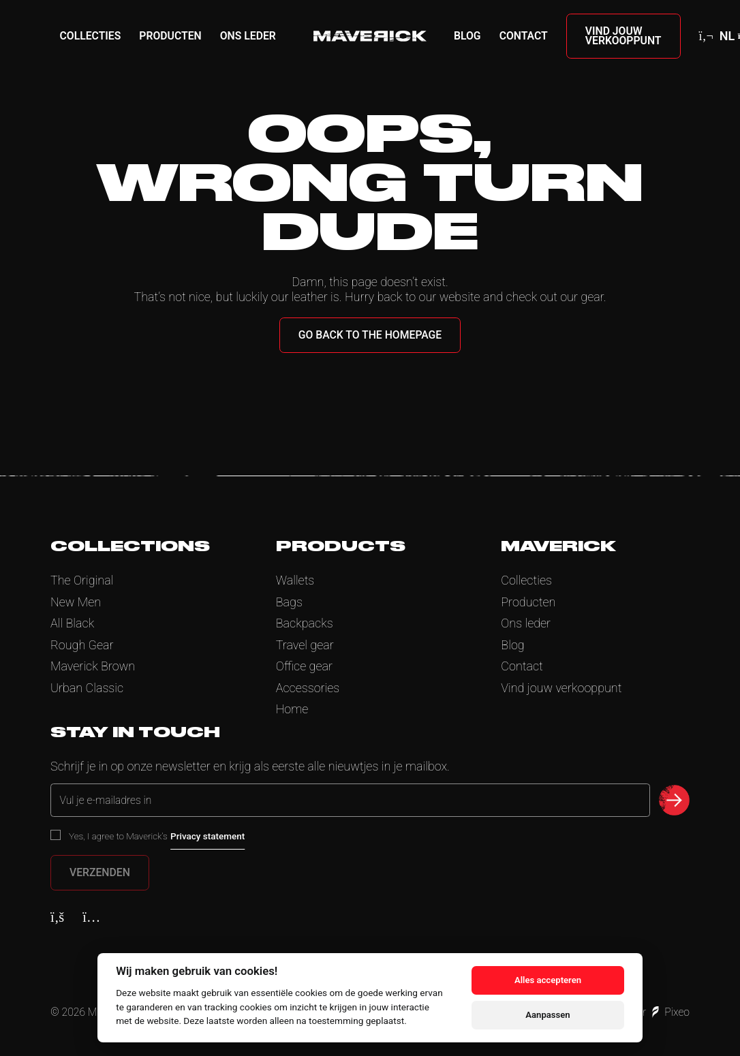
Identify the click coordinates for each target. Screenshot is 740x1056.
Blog (467, 35)
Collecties (90, 35)
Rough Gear (82, 645)
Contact (523, 35)
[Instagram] (91, 917)
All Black (72, 623)
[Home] (370, 36)
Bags (289, 602)
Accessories (308, 688)
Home (292, 709)
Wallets (295, 580)
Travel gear (305, 645)
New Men (75, 602)
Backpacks (304, 623)
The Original (81, 580)
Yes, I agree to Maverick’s (157, 836)
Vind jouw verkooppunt (623, 36)
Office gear (304, 666)
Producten (170, 35)
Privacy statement (207, 835)
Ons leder (248, 35)
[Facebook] (57, 917)
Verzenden (100, 872)
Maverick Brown (92, 666)
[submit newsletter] (674, 800)
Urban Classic (86, 688)
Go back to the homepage (370, 334)
